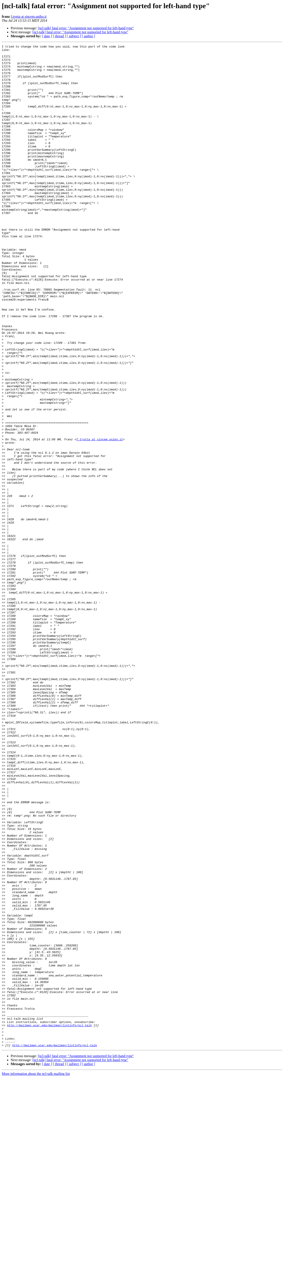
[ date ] (47, 36)
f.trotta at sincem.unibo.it (28, 16)
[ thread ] (59, 36)
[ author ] (88, 36)
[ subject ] (74, 36)
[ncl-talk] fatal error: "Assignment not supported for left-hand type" (86, 28)
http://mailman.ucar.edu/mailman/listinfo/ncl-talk (49, 1222)
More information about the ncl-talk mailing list (36, 1274)
